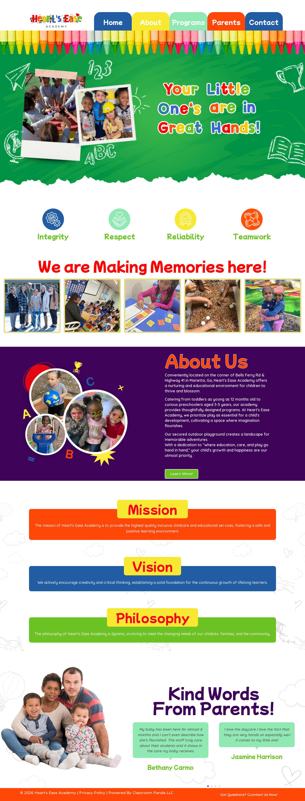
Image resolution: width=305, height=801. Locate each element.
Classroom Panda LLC (153, 793)
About (150, 21)
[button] (128, 749)
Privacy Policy (92, 793)
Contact (264, 21)
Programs (188, 21)
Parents (226, 21)
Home (113, 21)
